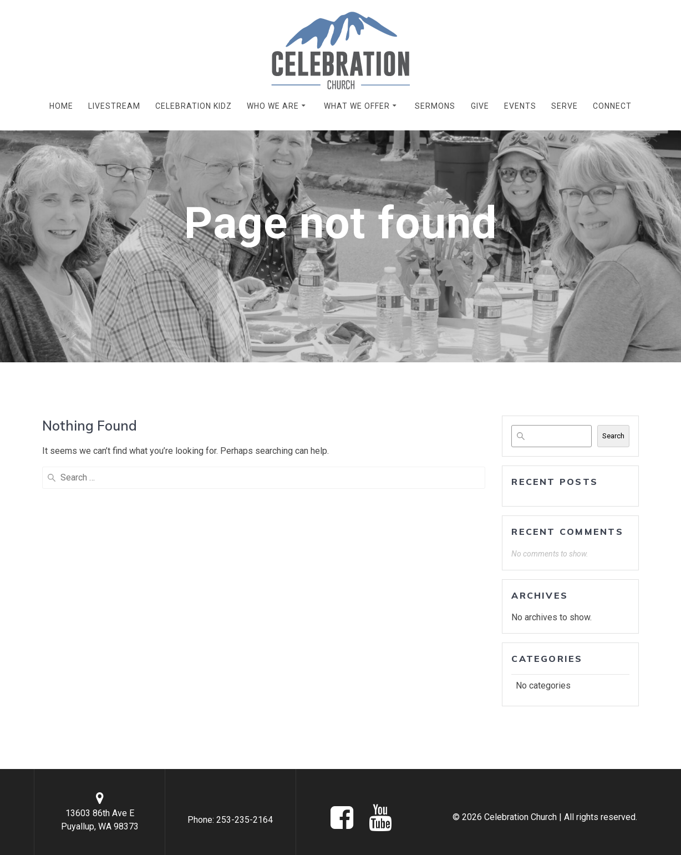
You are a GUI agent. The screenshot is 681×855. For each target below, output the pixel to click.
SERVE (564, 106)
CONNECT (612, 106)
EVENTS (520, 106)
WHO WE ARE (273, 106)
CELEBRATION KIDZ (193, 106)
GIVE (480, 106)
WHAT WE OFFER (357, 106)
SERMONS (435, 106)
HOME (61, 106)
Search (613, 436)
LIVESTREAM (114, 106)
